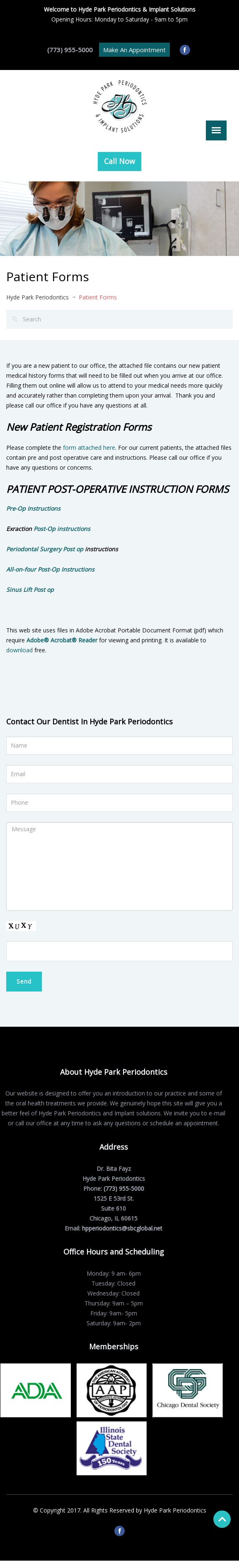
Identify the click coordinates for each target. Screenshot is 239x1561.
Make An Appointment (134, 50)
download (19, 650)
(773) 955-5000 (70, 50)
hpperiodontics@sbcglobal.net (120, 1228)
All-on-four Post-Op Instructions (50, 569)
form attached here (89, 447)
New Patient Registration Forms (78, 427)
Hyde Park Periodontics (37, 297)
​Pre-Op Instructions (33, 508)
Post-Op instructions (62, 529)
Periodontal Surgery (33, 549)
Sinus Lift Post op (30, 590)
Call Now (119, 161)
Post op (74, 549)
